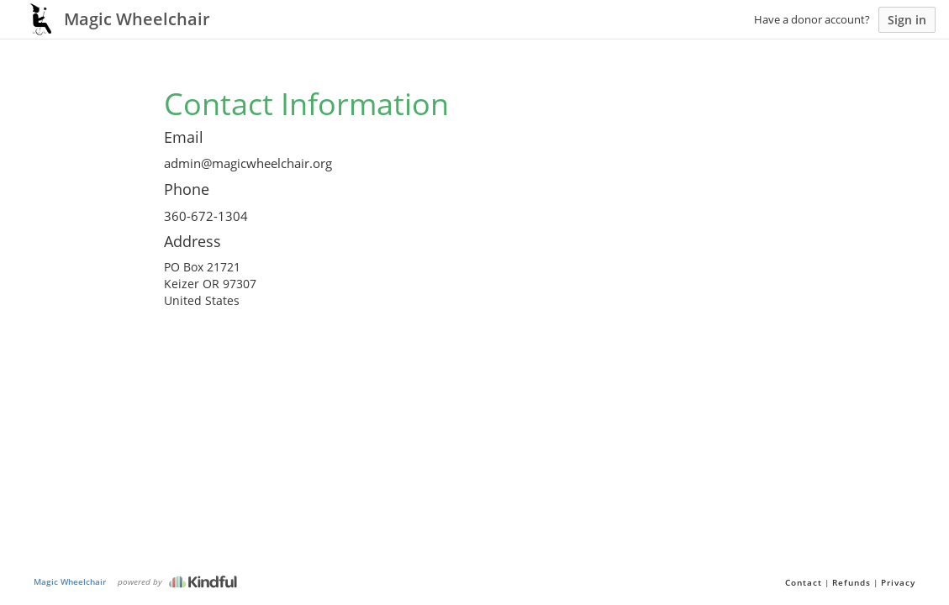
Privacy (898, 582)
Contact (803, 582)
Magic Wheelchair (70, 581)
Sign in (907, 20)
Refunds (851, 582)
